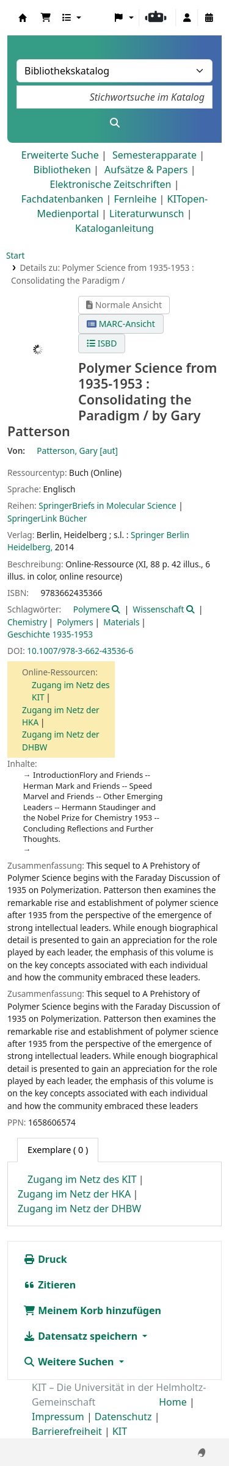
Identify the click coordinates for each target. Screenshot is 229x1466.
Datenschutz (123, 1416)
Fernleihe (135, 199)
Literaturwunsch (146, 213)
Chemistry (27, 622)
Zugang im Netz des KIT (82, 1179)
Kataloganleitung (114, 228)
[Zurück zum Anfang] (193, 1429)
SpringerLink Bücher (47, 518)
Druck (45, 1259)
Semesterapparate (154, 155)
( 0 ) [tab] (57, 1149)
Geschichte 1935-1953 (50, 634)
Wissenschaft (158, 609)
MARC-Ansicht (121, 323)
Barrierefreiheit (67, 1431)
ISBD (102, 343)
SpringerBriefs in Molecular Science (107, 505)
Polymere (91, 609)
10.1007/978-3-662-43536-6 (80, 650)
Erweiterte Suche (60, 155)
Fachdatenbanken (62, 199)
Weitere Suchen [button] (70, 1361)
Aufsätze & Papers (145, 169)
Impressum (58, 1416)
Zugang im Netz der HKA (74, 1194)
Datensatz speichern (81, 1336)
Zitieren (49, 1285)
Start (15, 255)
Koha (22, 17)
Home (173, 1402)
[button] (45, 17)
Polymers (75, 622)
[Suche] (114, 123)
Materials (121, 622)
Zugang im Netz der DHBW (79, 1208)
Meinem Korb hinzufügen (92, 1310)
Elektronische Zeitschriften (111, 184)
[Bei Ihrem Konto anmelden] (186, 17)
